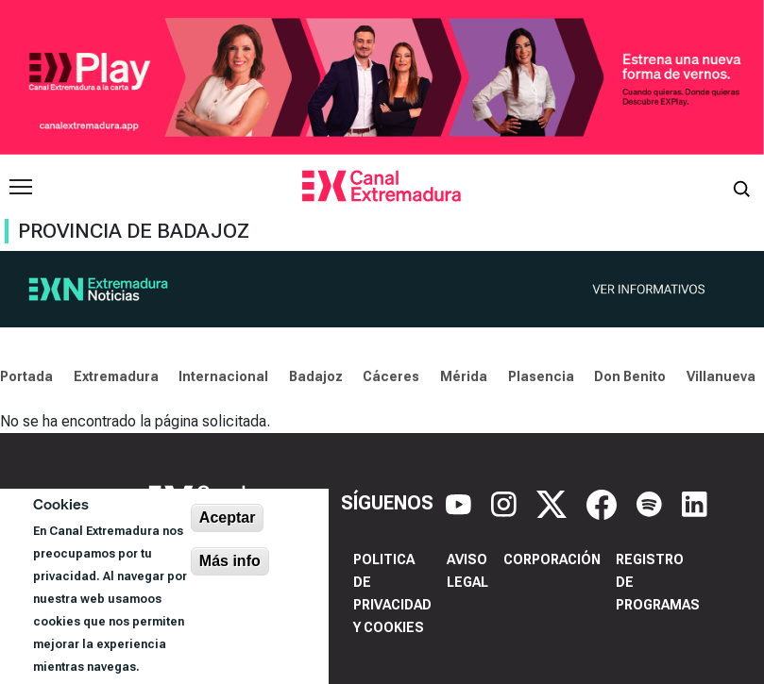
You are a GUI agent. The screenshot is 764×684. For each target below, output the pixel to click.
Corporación (552, 559)
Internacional (223, 376)
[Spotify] (652, 503)
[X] (553, 503)
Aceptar (227, 517)
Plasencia (541, 376)
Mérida (463, 376)
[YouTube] (461, 503)
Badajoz (316, 376)
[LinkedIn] (694, 503)
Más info (230, 561)
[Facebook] (603, 503)
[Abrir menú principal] (21, 187)
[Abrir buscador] (741, 187)
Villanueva (721, 376)
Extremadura (116, 376)
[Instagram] (506, 503)
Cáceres (391, 376)
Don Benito (630, 376)
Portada (26, 376)
